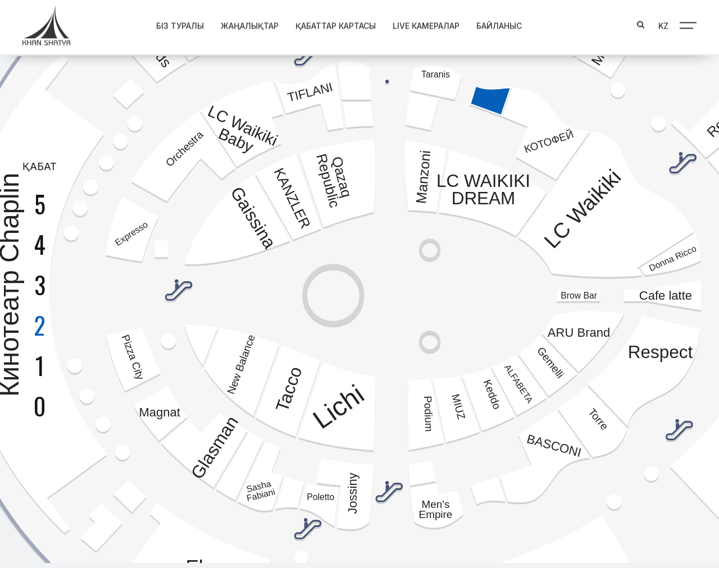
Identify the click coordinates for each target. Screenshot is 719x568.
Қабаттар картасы (325, 23)
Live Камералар (416, 23)
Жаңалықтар (240, 23)
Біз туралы (170, 23)
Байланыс (489, 23)
